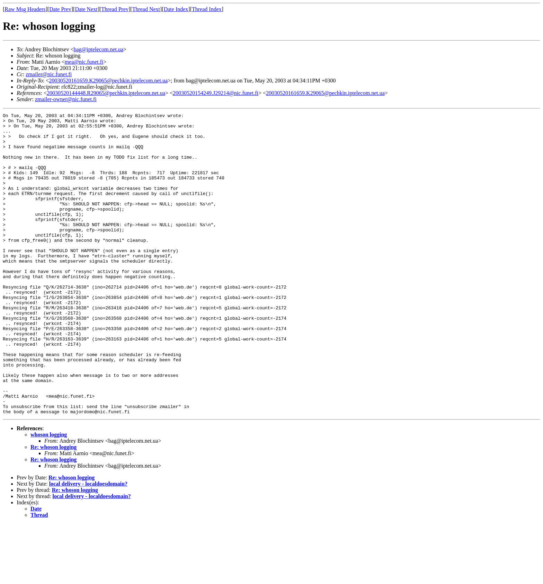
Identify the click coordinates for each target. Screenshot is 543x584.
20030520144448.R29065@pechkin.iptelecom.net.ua (106, 93)
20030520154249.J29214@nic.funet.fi (215, 93)
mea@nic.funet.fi (84, 62)
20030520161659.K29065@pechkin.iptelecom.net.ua (108, 80)
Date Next (86, 9)
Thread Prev (114, 9)
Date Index (176, 9)
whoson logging (48, 495)
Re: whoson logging (53, 507)
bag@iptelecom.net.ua (98, 49)
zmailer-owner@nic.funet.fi (66, 99)
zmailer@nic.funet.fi (49, 74)
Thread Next (146, 9)
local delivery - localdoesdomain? (88, 544)
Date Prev (60, 9)
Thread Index (207, 9)
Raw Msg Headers (25, 9)
